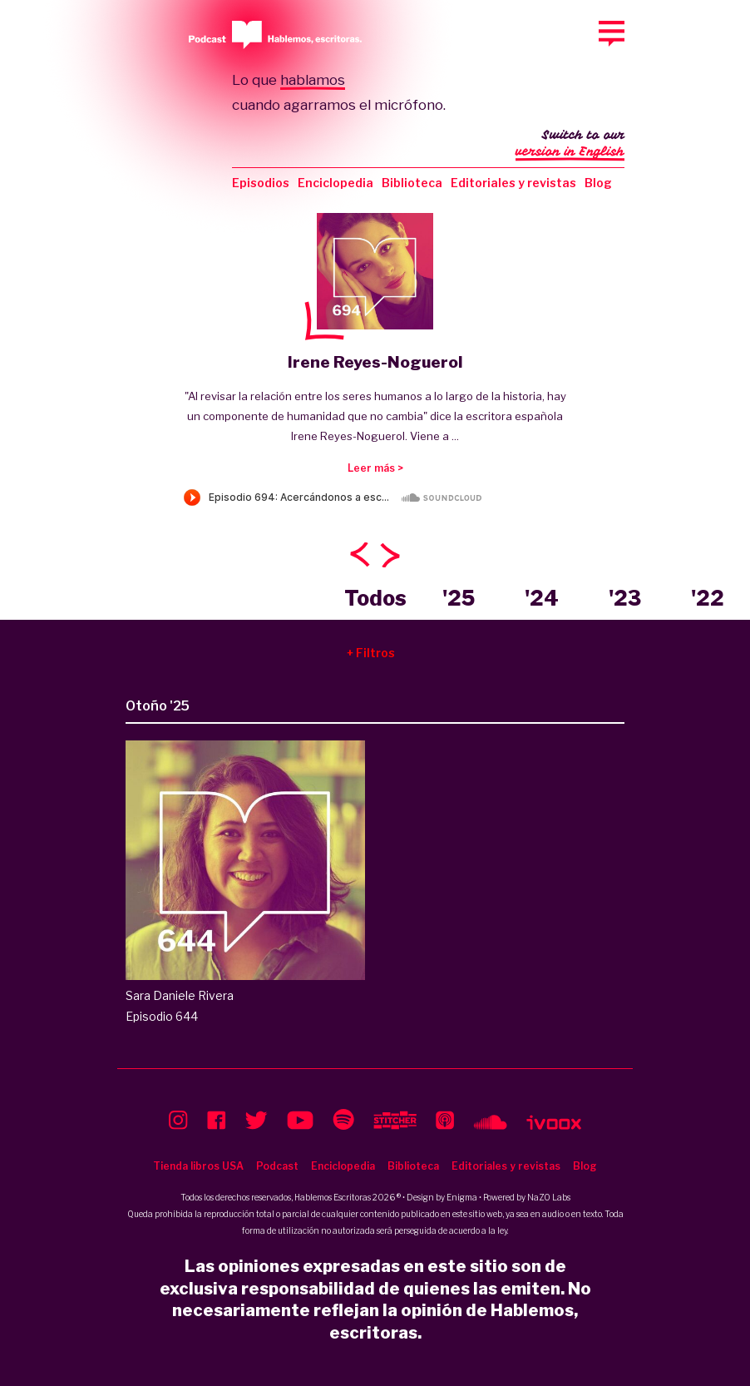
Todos (375, 598)
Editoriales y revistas (513, 183)
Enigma (462, 1197)
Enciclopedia (335, 183)
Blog (598, 183)
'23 (625, 598)
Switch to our (570, 144)
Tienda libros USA (198, 1166)
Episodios (260, 183)
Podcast (277, 1166)
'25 (458, 598)
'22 (707, 598)
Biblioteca (412, 183)
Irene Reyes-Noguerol (375, 362)
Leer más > (375, 468)
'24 (542, 598)
